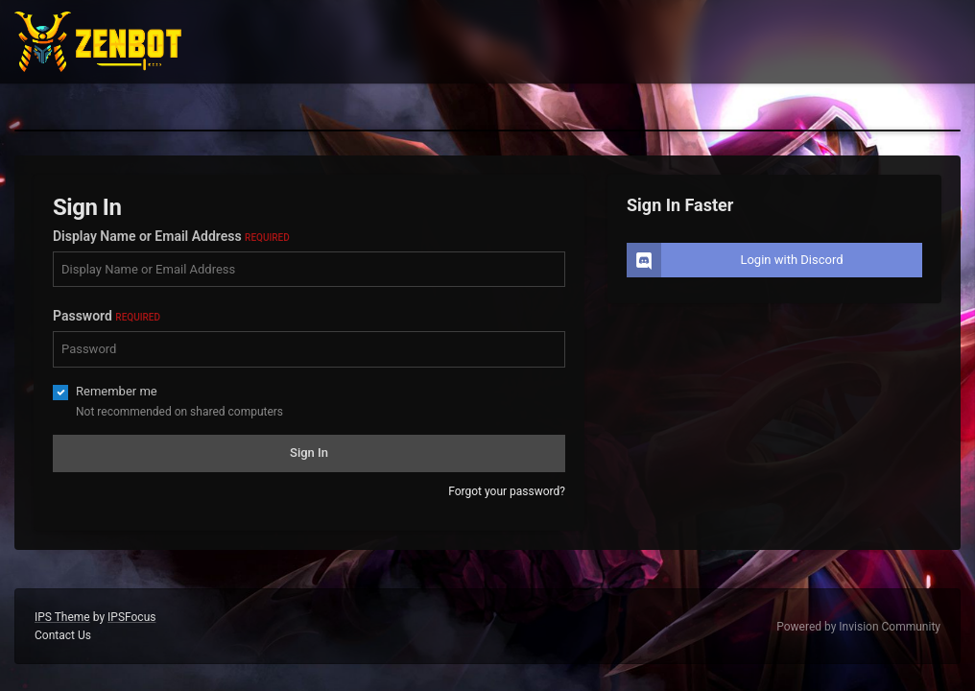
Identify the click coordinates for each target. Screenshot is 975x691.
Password (106, 315)
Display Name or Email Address (171, 236)
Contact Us (63, 635)
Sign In (309, 452)
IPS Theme (62, 617)
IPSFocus (131, 617)
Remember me (116, 391)
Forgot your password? (506, 491)
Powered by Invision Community (858, 626)
